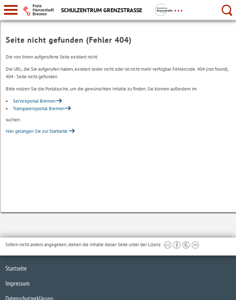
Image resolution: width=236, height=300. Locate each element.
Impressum (17, 283)
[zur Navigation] (11, 10)
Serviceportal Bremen (34, 101)
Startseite (16, 268)
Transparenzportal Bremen (39, 109)
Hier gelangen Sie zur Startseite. (37, 131)
